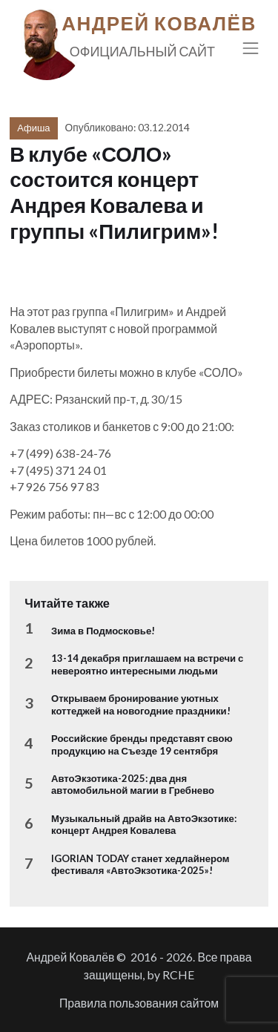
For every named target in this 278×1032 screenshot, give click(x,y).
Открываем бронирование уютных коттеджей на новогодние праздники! (141, 704)
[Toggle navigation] (251, 48)
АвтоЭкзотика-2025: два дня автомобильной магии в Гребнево (132, 784)
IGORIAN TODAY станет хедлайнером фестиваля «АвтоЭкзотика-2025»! (140, 864)
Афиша (33, 128)
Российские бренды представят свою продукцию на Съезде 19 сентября (142, 744)
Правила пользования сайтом (139, 1003)
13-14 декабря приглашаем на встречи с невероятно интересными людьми (147, 664)
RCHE (178, 974)
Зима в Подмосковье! (103, 631)
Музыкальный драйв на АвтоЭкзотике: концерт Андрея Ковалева (143, 824)
